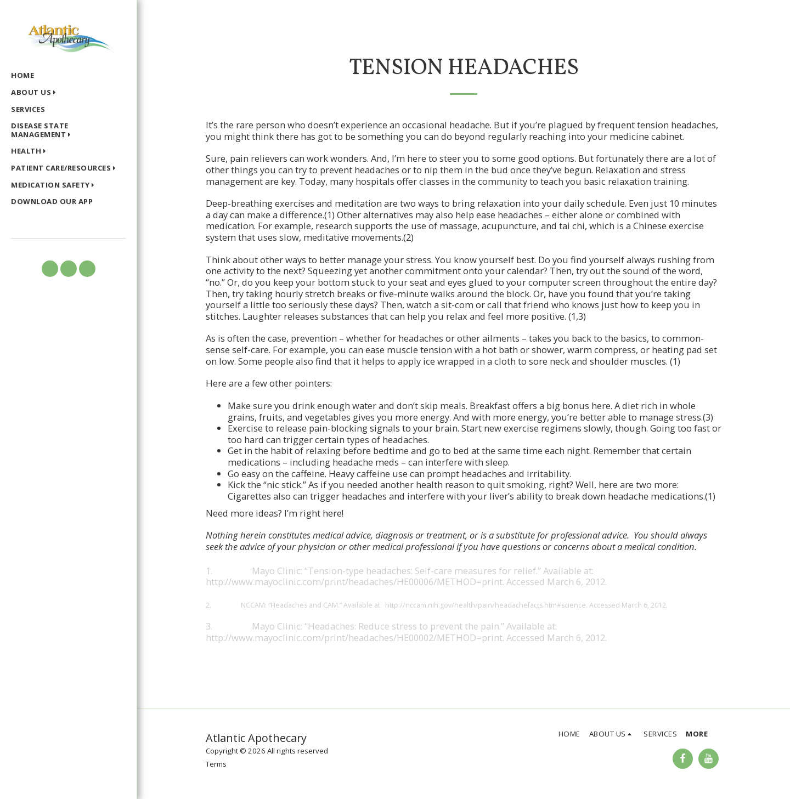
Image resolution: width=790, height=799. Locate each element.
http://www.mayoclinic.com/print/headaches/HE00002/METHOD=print (354, 637)
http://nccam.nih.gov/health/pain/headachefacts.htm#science (485, 605)
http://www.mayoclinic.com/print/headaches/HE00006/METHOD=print (354, 581)
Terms (216, 764)
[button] (35, 93)
